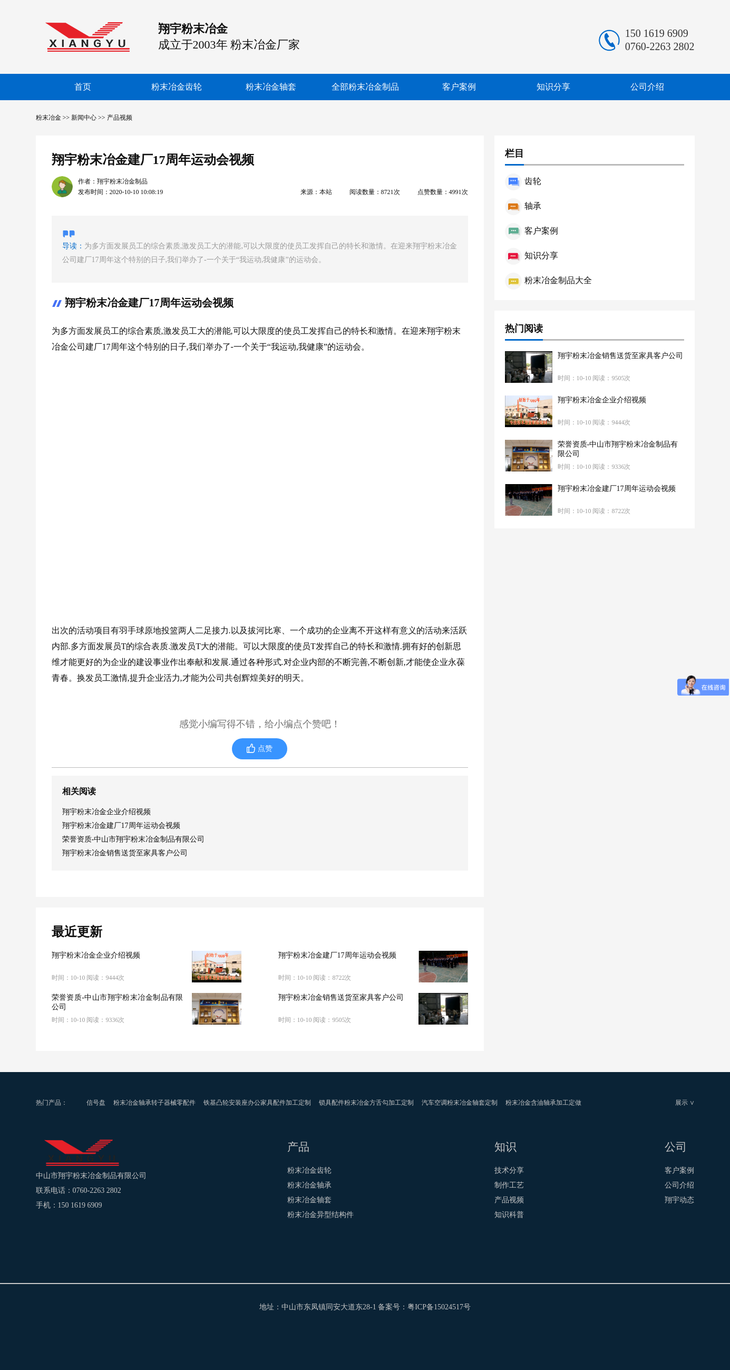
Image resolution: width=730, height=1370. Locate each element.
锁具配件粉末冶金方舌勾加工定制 (366, 1102)
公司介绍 (647, 86)
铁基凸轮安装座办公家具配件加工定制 (257, 1102)
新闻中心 (83, 117)
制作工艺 (509, 1185)
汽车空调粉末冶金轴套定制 (460, 1102)
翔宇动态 (679, 1200)
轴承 (523, 205)
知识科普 (509, 1215)
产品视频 (119, 117)
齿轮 (523, 181)
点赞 (265, 748)
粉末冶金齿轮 (176, 86)
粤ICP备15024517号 (439, 1307)
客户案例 (459, 86)
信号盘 (95, 1102)
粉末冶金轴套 (271, 86)
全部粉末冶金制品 (365, 86)
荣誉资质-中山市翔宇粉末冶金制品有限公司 (133, 839)
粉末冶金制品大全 (548, 280)
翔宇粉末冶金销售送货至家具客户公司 (125, 853)
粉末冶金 (48, 117)
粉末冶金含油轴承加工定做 (543, 1102)
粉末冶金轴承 (309, 1185)
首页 (82, 86)
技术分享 (509, 1170)
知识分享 (553, 86)
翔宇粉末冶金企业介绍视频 (106, 812)
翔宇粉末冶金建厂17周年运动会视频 (121, 825)
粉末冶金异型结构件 (320, 1215)
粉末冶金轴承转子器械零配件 (154, 1102)
